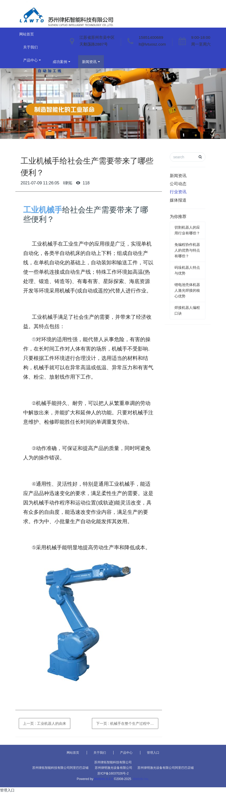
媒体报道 (178, 200)
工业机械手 (42, 209)
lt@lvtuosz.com (152, 44)
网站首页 (26, 34)
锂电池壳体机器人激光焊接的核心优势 (187, 290)
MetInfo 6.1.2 (103, 779)
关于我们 (30, 47)
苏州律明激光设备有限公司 (113, 768)
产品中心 (30, 60)
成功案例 (60, 62)
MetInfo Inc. (141, 779)
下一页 (127, 723)
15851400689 (151, 37)
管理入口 (153, 752)
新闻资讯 (89, 62)
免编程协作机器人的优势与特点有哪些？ (187, 250)
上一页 (44, 723)
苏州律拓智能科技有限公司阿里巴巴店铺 (60, 768)
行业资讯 (178, 192)
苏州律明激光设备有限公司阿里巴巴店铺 (165, 768)
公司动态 (178, 184)
